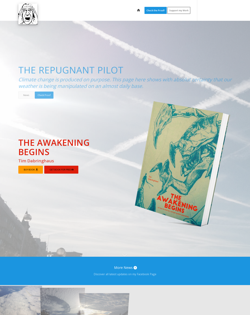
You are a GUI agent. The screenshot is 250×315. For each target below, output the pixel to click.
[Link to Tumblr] (229, 10)
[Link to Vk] (224, 10)
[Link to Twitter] (202, 10)
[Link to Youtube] (213, 10)
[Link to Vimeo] (218, 10)
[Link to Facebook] (208, 10)
